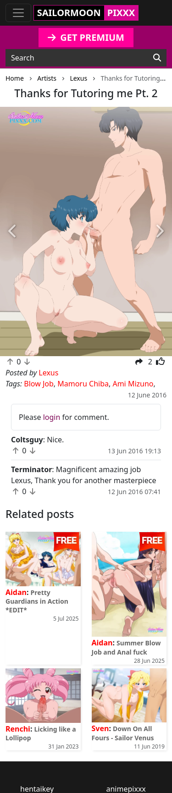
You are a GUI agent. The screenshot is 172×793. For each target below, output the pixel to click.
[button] (13, 231)
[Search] (157, 57)
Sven (100, 728)
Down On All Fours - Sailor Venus (123, 733)
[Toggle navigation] (18, 13)
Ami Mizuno (132, 384)
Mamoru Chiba (83, 384)
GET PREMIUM (86, 37)
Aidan (16, 592)
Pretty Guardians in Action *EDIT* (37, 601)
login (52, 417)
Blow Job (39, 384)
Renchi (18, 729)
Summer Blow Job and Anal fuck (126, 647)
